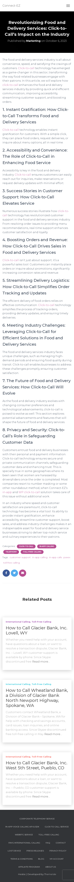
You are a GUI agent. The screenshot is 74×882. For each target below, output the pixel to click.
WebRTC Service (24, 834)
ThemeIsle (50, 874)
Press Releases (35, 850)
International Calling (18, 621)
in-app (7, 492)
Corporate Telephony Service (37, 818)
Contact (61, 843)
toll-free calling (11, 562)
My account (57, 859)
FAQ (48, 843)
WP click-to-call (29, 492)
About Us (50, 867)
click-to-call (10, 84)
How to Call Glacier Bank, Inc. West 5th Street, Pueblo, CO (36, 765)
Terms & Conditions (21, 859)
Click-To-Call (26, 546)
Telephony (11, 552)
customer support (20, 557)
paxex (67, 557)
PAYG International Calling (24, 843)
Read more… (41, 661)
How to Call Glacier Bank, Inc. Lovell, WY (36, 630)
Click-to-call (26, 68)
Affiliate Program (29, 867)
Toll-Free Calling (32, 552)
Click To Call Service (57, 826)
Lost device (14, 850)
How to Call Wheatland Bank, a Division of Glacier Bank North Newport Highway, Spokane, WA (37, 698)
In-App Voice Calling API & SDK (22, 826)
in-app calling (39, 557)
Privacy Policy (57, 850)
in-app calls (55, 557)
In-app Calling (46, 546)
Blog (41, 859)
